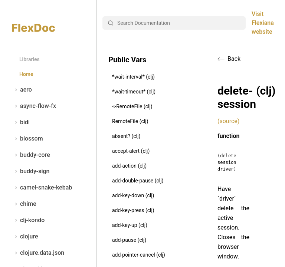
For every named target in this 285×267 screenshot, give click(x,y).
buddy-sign (30, 171)
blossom (27, 138)
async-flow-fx (34, 106)
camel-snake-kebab (42, 187)
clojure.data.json (38, 253)
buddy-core (31, 155)
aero (22, 89)
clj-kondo (28, 220)
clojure (25, 236)
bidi (21, 122)
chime (24, 204)
